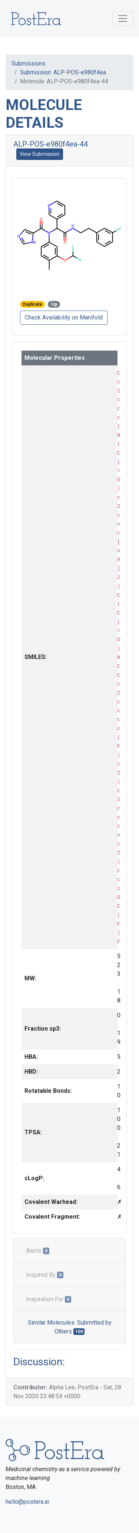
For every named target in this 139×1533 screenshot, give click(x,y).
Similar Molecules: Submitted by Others (70, 1327)
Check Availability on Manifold (64, 317)
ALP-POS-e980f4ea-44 (50, 144)
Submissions (28, 63)
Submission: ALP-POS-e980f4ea (63, 72)
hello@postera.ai (27, 1501)
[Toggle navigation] (122, 18)
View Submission (40, 154)
